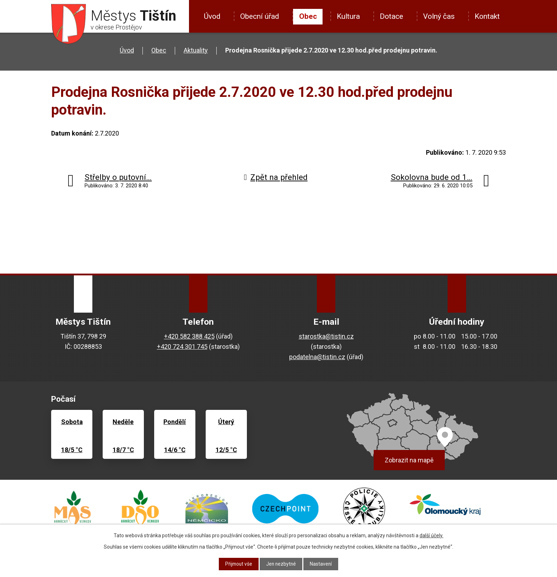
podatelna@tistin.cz (317, 357)
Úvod (212, 16)
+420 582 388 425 (189, 336)
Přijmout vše (238, 564)
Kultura (348, 16)
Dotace (391, 16)
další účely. (431, 535)
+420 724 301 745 (182, 346)
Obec (308, 16)
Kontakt (487, 16)
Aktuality (196, 50)
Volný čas (439, 16)
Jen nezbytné (281, 564)
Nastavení (322, 564)
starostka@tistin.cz (326, 336)
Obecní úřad (259, 16)
